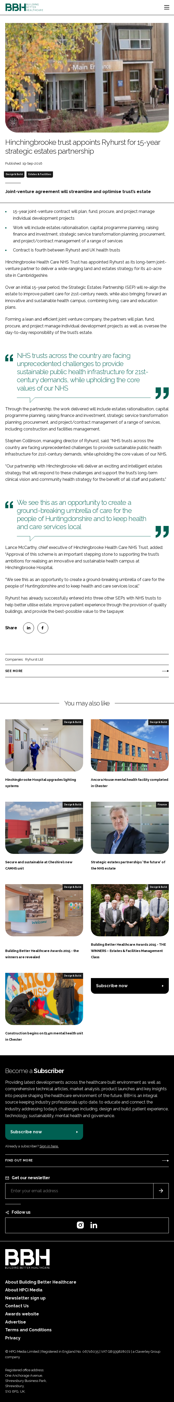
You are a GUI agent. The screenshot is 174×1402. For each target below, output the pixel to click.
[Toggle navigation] (167, 7)
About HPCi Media (23, 1289)
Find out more (19, 1160)
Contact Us (17, 1305)
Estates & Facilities (39, 174)
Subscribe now (112, 985)
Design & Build (14, 174)
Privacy (13, 1337)
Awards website (22, 1313)
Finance (162, 804)
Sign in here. (49, 1146)
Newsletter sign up (25, 1298)
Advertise (15, 1322)
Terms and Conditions (28, 1329)
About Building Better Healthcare (40, 1282)
